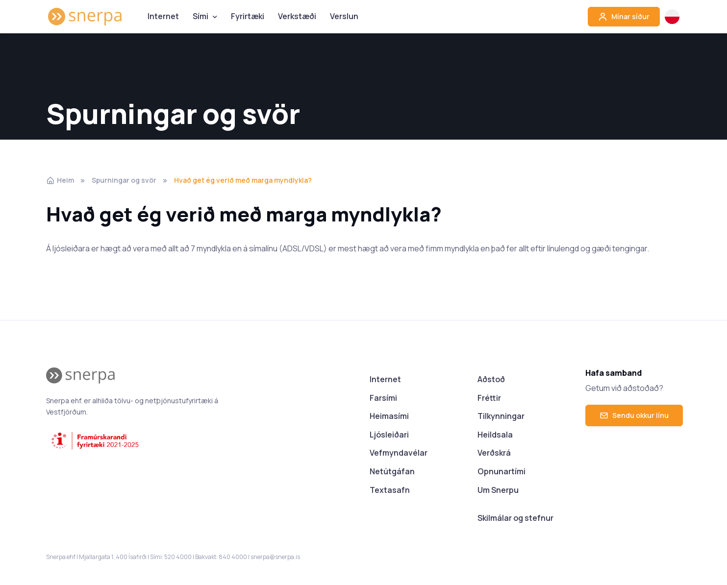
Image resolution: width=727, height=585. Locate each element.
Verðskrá (494, 452)
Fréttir (489, 397)
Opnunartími (501, 471)
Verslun (344, 16)
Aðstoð (491, 379)
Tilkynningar (501, 416)
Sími (200, 16)
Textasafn (390, 490)
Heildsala (495, 434)
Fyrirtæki (247, 16)
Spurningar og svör (124, 180)
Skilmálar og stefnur (515, 517)
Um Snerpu (498, 490)
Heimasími (389, 416)
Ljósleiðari (389, 434)
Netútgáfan (392, 471)
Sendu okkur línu (634, 415)
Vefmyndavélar (398, 452)
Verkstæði (297, 16)
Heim (60, 180)
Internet (163, 16)
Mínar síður (624, 17)
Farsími (383, 397)
